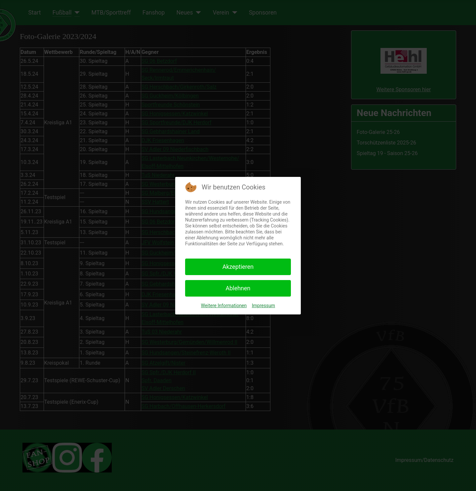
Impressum (263, 305)
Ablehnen (237, 288)
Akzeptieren (238, 266)
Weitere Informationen (224, 305)
